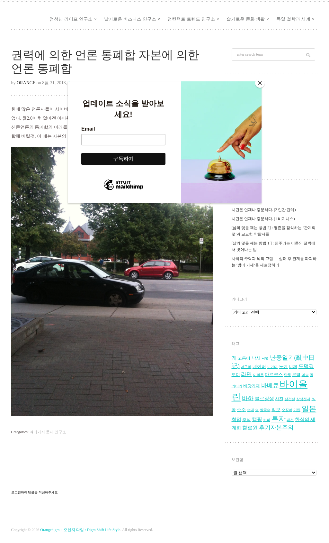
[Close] (260, 83)
